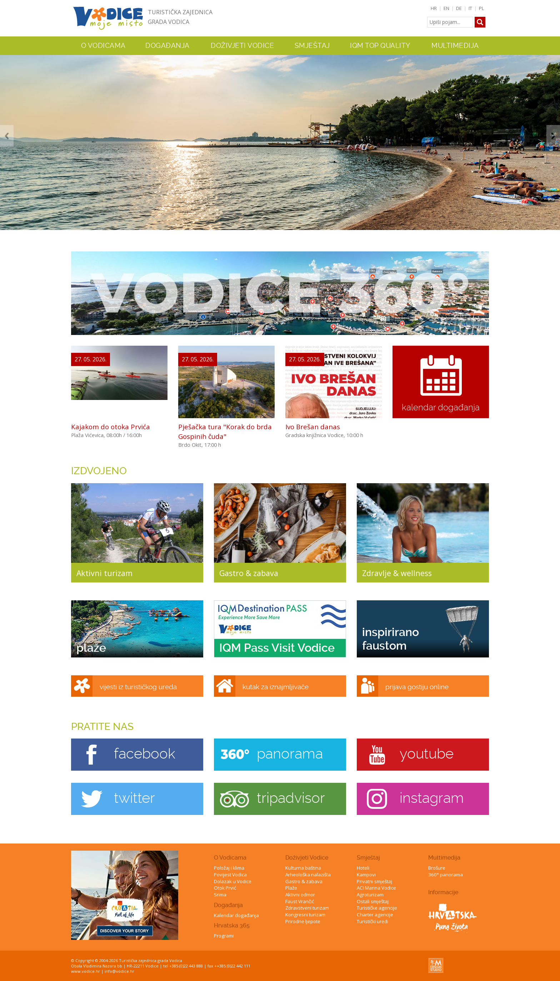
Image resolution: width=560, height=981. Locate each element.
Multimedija (444, 857)
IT (470, 8)
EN (446, 8)
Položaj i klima (229, 868)
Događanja (167, 46)
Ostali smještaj (373, 901)
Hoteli (363, 868)
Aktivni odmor (300, 894)
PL (481, 8)
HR (434, 8)
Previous (7, 136)
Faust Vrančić (299, 901)
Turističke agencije (377, 908)
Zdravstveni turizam (307, 908)
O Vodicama (230, 857)
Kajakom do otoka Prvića (110, 426)
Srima (220, 894)
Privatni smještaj (374, 881)
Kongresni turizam (305, 914)
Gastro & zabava (303, 881)
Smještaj (368, 857)
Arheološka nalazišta (308, 874)
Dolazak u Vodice (232, 881)
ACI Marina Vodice (376, 888)
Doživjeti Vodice (306, 857)
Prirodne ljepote (302, 921)
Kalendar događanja (236, 915)
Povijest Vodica (230, 874)
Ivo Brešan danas (312, 426)
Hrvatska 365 (232, 925)
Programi (224, 935)
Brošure (436, 868)
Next (553, 136)
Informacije (443, 892)
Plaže (291, 888)
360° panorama (445, 874)
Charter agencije (375, 914)
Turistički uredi (372, 921)
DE (459, 8)
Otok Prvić (225, 888)
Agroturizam (370, 894)
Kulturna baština (303, 868)
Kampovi (366, 874)
